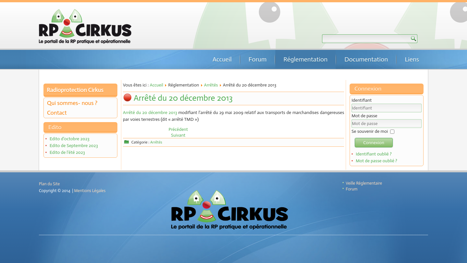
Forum (257, 59)
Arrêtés (211, 85)
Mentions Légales (90, 190)
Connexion (373, 142)
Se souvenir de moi (370, 131)
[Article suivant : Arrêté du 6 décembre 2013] (178, 135)
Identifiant (362, 100)
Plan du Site (49, 183)
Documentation (366, 59)
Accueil (222, 59)
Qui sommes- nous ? (72, 103)
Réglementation (305, 59)
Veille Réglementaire (364, 183)
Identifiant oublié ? (374, 154)
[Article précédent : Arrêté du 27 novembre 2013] (178, 129)
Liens (412, 59)
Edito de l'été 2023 (67, 152)
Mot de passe (364, 116)
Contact (57, 112)
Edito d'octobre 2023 (70, 139)
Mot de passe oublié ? (376, 161)
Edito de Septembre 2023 (74, 145)
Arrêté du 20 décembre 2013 (183, 98)
